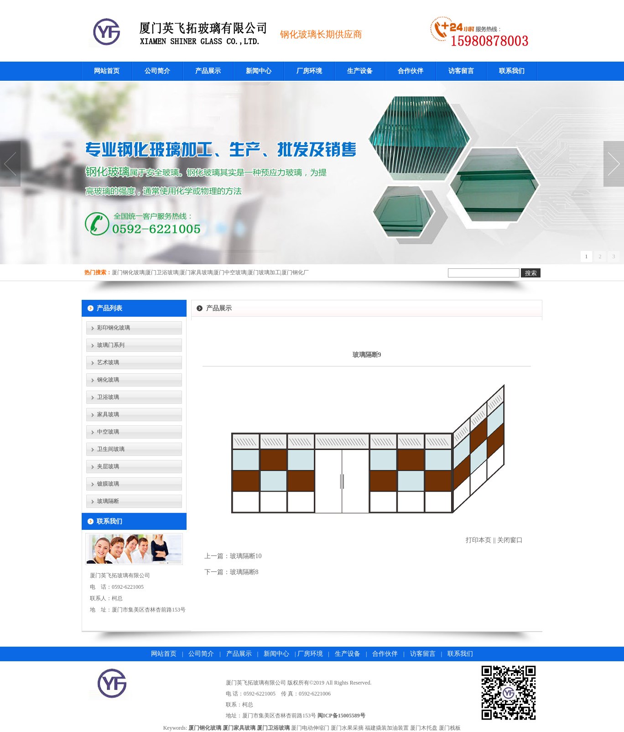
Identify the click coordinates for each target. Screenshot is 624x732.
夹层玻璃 (108, 466)
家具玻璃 (108, 414)
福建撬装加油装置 (387, 728)
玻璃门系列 (111, 345)
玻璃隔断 (108, 501)
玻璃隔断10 (246, 556)
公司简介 (157, 71)
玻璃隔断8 (244, 572)
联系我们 (512, 71)
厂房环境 (309, 71)
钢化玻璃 (108, 379)
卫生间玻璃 (111, 449)
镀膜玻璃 (108, 484)
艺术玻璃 (108, 362)
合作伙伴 (410, 71)
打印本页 (478, 540)
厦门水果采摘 (347, 728)
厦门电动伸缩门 (310, 728)
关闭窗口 (510, 540)
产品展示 (208, 71)
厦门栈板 (450, 728)
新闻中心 (258, 71)
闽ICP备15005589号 (341, 715)
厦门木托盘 (423, 728)
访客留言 (461, 71)
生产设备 (360, 71)
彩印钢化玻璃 (113, 327)
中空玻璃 (108, 432)
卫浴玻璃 (108, 397)
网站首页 (107, 71)
